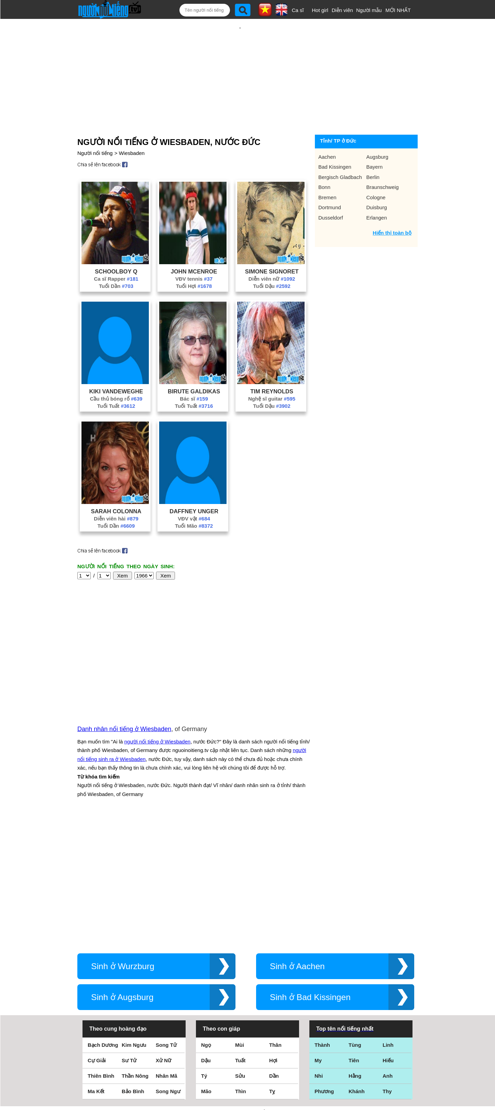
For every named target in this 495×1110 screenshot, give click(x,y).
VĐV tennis (193, 256)
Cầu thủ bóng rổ (116, 376)
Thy (387, 966)
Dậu (206, 935)
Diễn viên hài (116, 496)
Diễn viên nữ (272, 256)
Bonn (324, 165)
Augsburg (377, 134)
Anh (388, 950)
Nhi (319, 950)
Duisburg (376, 185)
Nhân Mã (166, 950)
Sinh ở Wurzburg (122, 840)
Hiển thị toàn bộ (392, 210)
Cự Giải (97, 935)
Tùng (355, 919)
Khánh (357, 966)
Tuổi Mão (194, 503)
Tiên (354, 935)
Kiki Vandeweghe (116, 369)
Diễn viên (342, 10)
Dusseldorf (330, 195)
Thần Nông (135, 950)
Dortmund (329, 185)
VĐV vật (194, 496)
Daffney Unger (193, 489)
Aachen (327, 134)
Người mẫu (369, 10)
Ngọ (206, 919)
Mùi (239, 919)
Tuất (240, 935)
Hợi (273, 935)
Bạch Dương (103, 919)
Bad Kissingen (334, 144)
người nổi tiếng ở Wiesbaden (157, 668)
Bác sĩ (194, 376)
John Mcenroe (194, 249)
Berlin (373, 155)
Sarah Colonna (116, 489)
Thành (322, 919)
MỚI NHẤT (398, 10)
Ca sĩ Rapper (116, 256)
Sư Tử (129, 935)
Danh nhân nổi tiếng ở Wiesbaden (124, 655)
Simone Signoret (272, 249)
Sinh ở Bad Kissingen (310, 871)
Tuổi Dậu (271, 264)
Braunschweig (382, 165)
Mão (206, 966)
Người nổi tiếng (95, 131)
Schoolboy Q (116, 249)
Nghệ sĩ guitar (271, 376)
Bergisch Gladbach (340, 155)
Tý (204, 950)
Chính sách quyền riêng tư (247, 1072)
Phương (324, 966)
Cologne (376, 175)
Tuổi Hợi (194, 264)
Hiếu (388, 935)
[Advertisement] (240, 64)
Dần (274, 950)
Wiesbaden (132, 131)
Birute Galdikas (194, 369)
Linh (388, 919)
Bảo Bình (133, 966)
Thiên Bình (101, 950)
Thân (275, 919)
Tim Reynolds (271, 369)
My (318, 935)
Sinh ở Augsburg (122, 871)
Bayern (374, 144)
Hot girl (320, 10)
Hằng (355, 950)
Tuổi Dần (116, 264)
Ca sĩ (298, 10)
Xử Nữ (163, 935)
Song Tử (166, 919)
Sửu (240, 950)
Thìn (240, 966)
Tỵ (272, 966)
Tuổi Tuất (116, 383)
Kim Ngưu (134, 919)
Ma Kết (96, 966)
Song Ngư (168, 966)
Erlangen (376, 195)
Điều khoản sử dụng (247, 1036)
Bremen (327, 175)
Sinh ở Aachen (297, 840)
